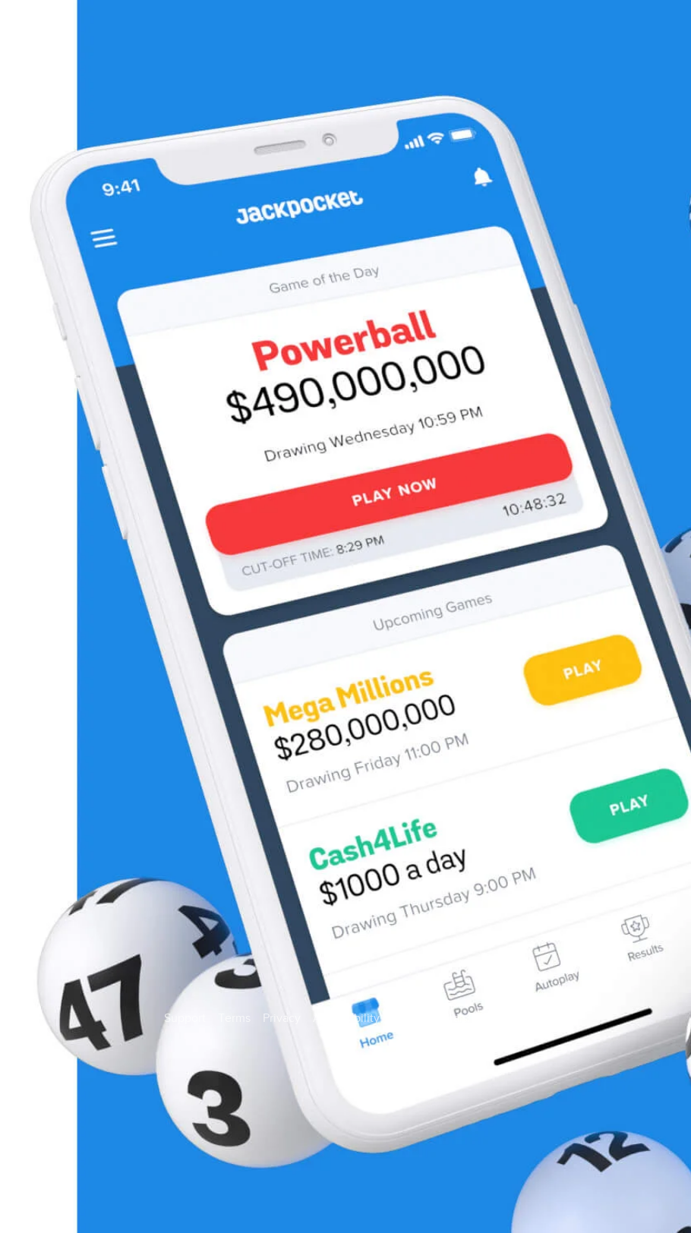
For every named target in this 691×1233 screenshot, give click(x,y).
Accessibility (346, 1018)
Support (185, 1018)
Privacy (282, 1018)
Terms (234, 1018)
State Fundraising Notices (460, 1018)
